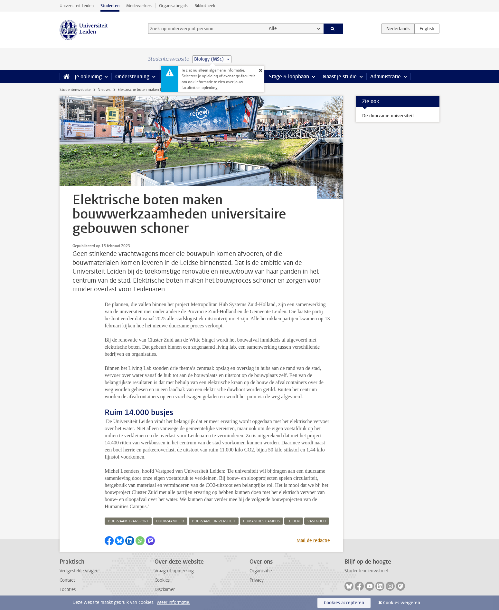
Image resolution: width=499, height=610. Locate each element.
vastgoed (316, 521)
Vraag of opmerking (174, 571)
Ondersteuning (132, 76)
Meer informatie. (173, 602)
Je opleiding (88, 76)
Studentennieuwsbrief (366, 571)
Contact (67, 580)
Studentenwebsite (75, 89)
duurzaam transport (128, 521)
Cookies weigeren (401, 603)
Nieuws (104, 89)
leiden (293, 521)
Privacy (257, 580)
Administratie (385, 76)
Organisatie (261, 571)
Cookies (162, 580)
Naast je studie (340, 76)
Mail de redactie (313, 540)
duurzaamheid (170, 521)
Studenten (109, 5)
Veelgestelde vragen (79, 571)
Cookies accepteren (344, 603)
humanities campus (261, 521)
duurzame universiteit (213, 521)
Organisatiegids (173, 5)
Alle (273, 28)
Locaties (68, 589)
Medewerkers (139, 5)
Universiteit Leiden (77, 5)
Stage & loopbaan (289, 76)
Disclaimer (165, 589)
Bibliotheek (204, 5)
